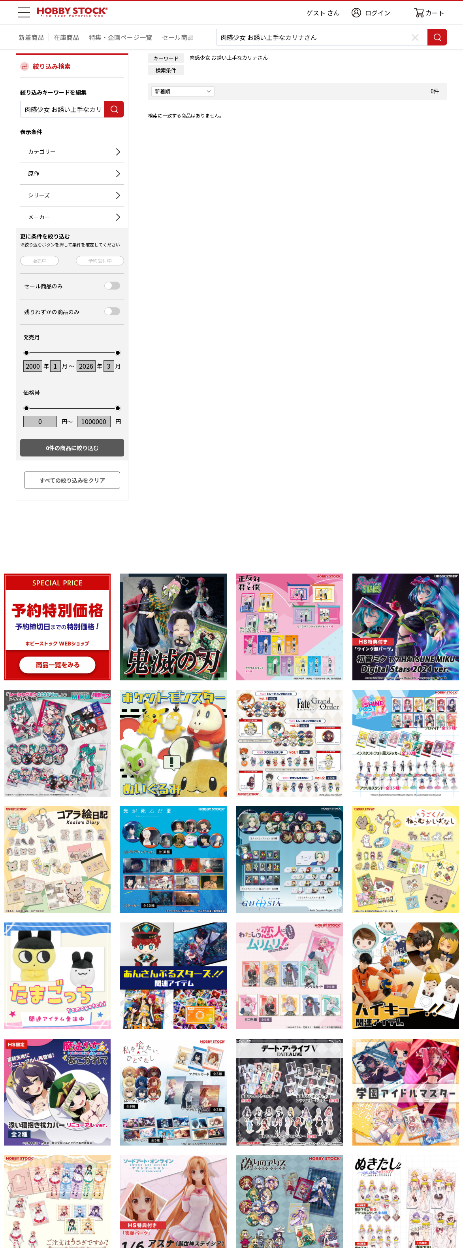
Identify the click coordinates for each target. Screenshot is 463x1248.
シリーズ (39, 195)
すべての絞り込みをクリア (72, 480)
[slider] (26, 353)
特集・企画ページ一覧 (120, 37)
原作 (33, 173)
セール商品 (178, 37)
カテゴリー (42, 151)
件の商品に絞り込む (72, 448)
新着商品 (31, 37)
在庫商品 (66, 37)
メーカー (39, 217)
